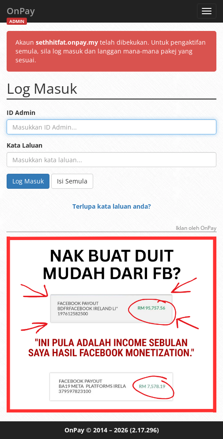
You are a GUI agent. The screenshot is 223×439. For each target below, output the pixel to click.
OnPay (21, 13)
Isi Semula (72, 181)
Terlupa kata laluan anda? (111, 206)
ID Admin (21, 112)
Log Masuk (28, 181)
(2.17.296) (144, 430)
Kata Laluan (24, 145)
